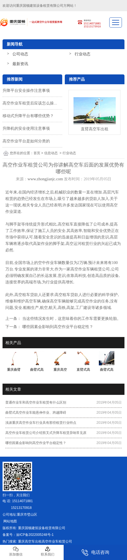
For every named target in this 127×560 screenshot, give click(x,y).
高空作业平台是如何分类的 (26, 141)
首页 (37, 153)
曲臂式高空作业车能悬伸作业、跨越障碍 (35, 413)
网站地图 (10, 521)
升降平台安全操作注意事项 (26, 90)
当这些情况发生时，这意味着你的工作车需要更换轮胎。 (71, 318)
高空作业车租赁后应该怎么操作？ (32, 103)
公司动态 (20, 54)
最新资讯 (20, 64)
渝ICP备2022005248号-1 (35, 535)
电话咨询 (95, 552)
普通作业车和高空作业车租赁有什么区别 (35, 402)
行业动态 (82, 54)
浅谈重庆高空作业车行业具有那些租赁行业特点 (40, 423)
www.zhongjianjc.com (45, 179)
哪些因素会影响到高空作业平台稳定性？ (57, 326)
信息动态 (51, 153)
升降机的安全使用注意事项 (26, 128)
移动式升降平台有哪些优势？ (28, 115)
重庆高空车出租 (30, 541)
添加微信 (16, 551)
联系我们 (47, 551)
